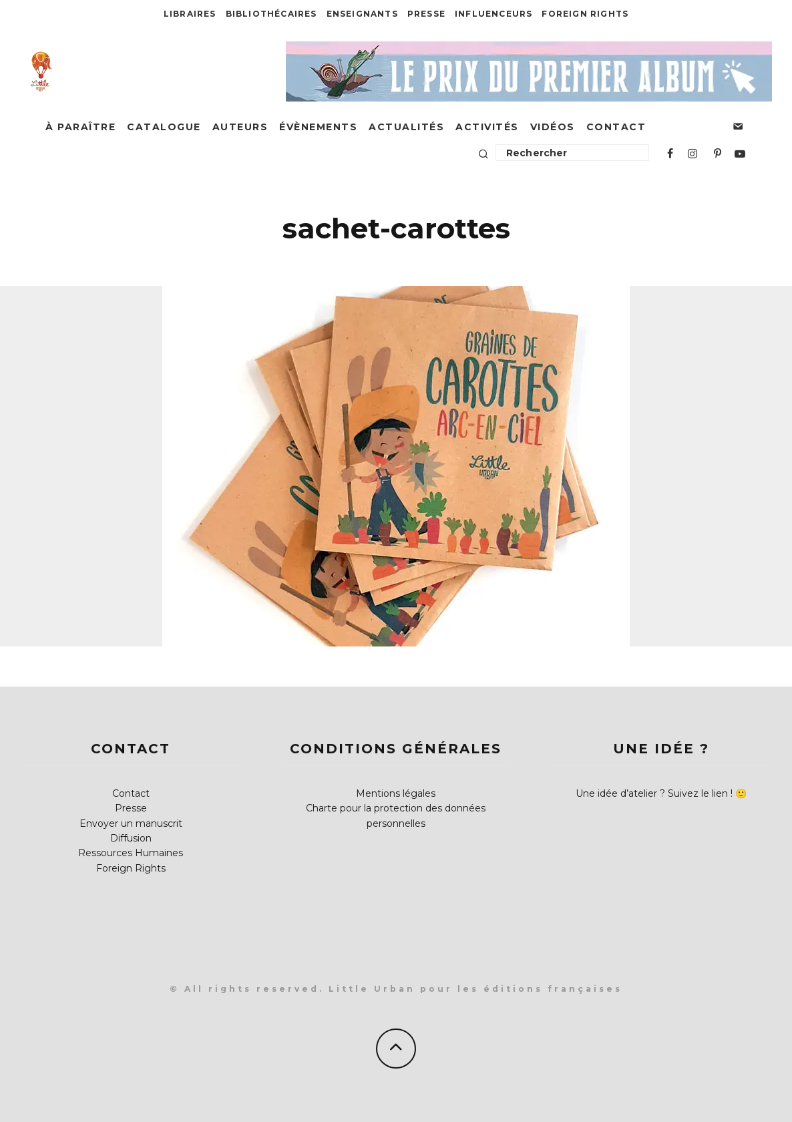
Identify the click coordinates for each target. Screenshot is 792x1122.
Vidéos (552, 127)
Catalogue (164, 127)
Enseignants (362, 14)
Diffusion (131, 838)
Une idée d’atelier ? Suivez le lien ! (654, 793)
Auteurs (240, 127)
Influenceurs (493, 14)
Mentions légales (395, 793)
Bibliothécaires (271, 14)
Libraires (190, 14)
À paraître (80, 127)
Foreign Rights (585, 14)
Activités (487, 127)
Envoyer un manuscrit (130, 823)
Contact (616, 127)
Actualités (406, 127)
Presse (426, 14)
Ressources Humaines (130, 853)
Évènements (318, 127)
